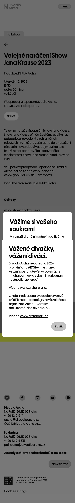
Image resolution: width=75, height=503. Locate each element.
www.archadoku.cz (34, 316)
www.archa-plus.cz (33, 287)
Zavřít (59, 326)
